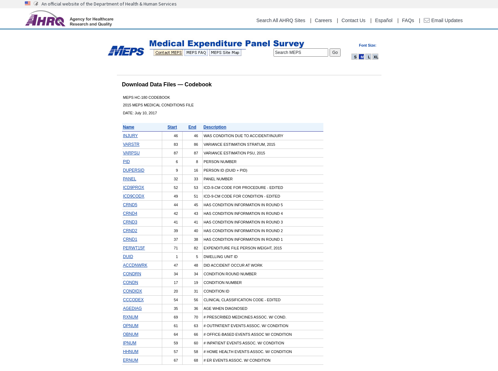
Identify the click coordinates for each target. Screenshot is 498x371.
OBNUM (131, 334)
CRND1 (130, 239)
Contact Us (354, 20)
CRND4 (130, 213)
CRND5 (130, 204)
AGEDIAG (132, 308)
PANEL (129, 179)
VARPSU (131, 153)
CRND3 (130, 222)
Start (172, 127)
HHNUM (131, 351)
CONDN (130, 282)
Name (129, 127)
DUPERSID (134, 170)
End (192, 127)
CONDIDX (132, 291)
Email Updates (443, 20)
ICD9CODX (134, 196)
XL (376, 57)
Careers (323, 20)
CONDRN (132, 274)
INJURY (130, 135)
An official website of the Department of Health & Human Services (109, 4)
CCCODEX (133, 299)
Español (384, 20)
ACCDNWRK (135, 265)
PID (126, 161)
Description (214, 127)
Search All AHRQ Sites (280, 20)
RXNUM (130, 317)
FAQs (408, 20)
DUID (128, 256)
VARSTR (131, 144)
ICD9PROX (133, 187)
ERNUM (130, 360)
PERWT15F (134, 248)
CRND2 (130, 230)
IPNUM (130, 343)
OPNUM (131, 325)
